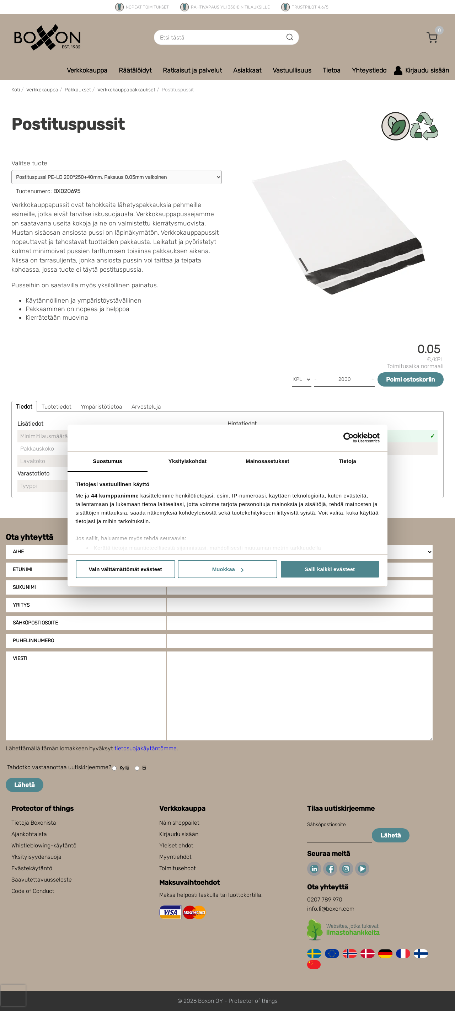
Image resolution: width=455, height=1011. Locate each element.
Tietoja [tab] (347, 461)
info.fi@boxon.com (330, 908)
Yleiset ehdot (176, 845)
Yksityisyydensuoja (36, 856)
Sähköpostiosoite (35, 623)
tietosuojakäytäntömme (145, 748)
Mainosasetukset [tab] (267, 461)
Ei (140, 768)
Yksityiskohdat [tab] (187, 461)
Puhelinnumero (33, 641)
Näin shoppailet (179, 822)
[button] (432, 37)
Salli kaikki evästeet (330, 569)
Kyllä (120, 768)
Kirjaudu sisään (178, 834)
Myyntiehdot (175, 856)
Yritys (21, 605)
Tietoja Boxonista (33, 822)
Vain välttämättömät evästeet (125, 569)
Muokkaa (227, 569)
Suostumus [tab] (107, 461)
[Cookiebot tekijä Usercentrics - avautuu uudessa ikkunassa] (348, 437)
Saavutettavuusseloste (41, 879)
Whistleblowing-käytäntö (43, 845)
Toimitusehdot (177, 868)
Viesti (20, 658)
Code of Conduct (32, 891)
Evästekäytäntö (31, 868)
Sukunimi (24, 587)
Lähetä (24, 784)
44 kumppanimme (115, 496)
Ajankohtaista (29, 834)
